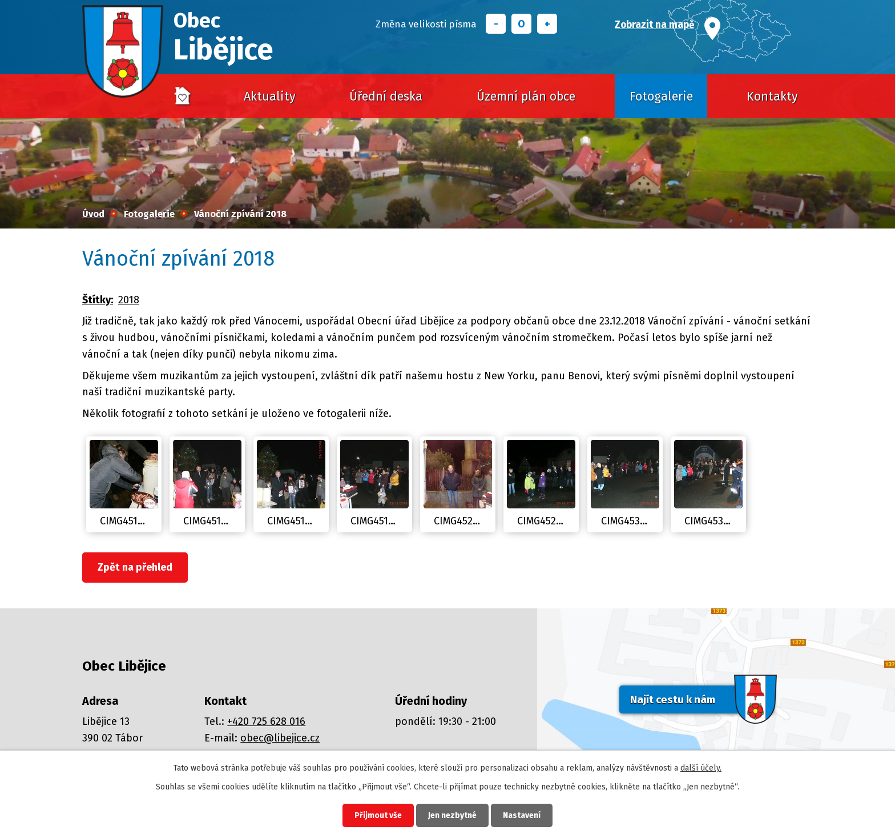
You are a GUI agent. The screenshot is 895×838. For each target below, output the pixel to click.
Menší (496, 24)
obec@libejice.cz (280, 738)
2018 (128, 300)
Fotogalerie (661, 96)
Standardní (521, 24)
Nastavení (522, 815)
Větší (547, 24)
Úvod (182, 96)
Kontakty (772, 96)
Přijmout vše (378, 815)
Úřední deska (385, 96)
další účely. (700, 768)
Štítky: (97, 300)
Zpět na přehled (135, 567)
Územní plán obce (526, 96)
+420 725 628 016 (266, 721)
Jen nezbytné (452, 815)
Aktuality (270, 96)
